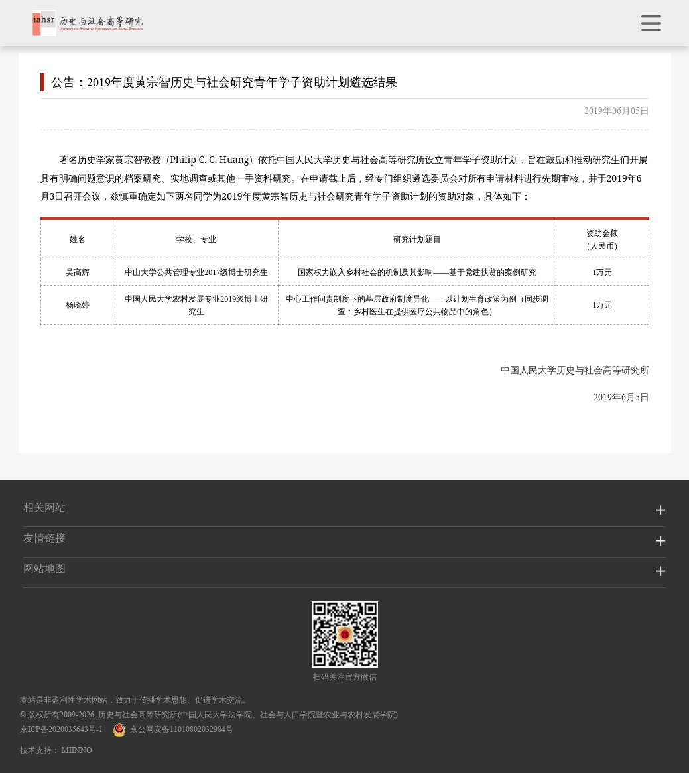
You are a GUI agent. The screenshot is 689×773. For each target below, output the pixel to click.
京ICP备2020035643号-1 (61, 729)
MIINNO (77, 750)
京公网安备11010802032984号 (173, 729)
